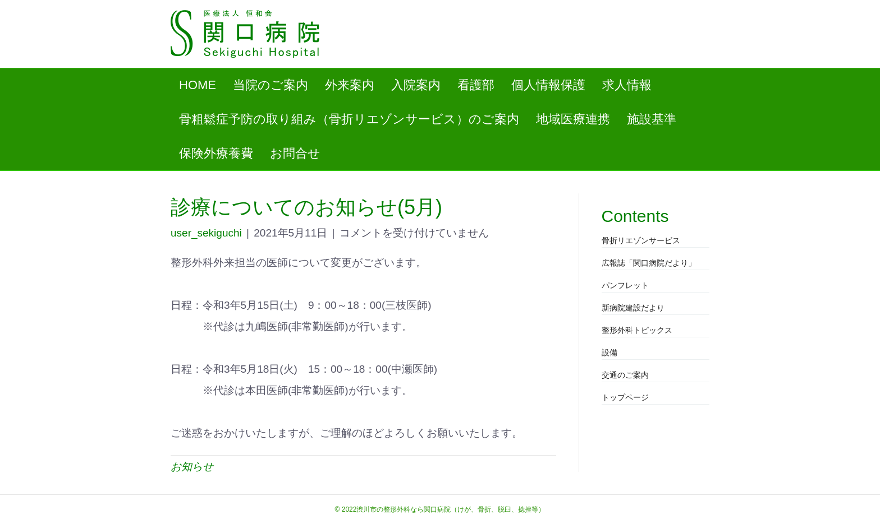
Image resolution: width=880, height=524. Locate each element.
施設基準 (651, 119)
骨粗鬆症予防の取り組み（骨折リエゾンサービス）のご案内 (349, 119)
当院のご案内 (270, 85)
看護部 (475, 85)
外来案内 (349, 85)
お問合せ (295, 153)
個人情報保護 (548, 85)
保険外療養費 (216, 153)
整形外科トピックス (637, 330)
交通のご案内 (625, 374)
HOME (197, 85)
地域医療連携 (573, 119)
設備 (609, 352)
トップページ (625, 397)
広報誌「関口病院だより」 (649, 262)
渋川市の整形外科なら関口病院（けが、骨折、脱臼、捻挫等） (450, 509)
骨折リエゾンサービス (641, 240)
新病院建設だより (633, 307)
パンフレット (625, 285)
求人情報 (627, 85)
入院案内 (416, 85)
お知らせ (192, 466)
